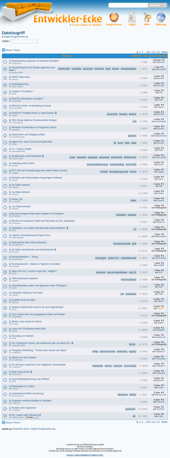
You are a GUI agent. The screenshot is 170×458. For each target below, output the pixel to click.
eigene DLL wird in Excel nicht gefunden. (32, 141)
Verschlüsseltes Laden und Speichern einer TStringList (39, 285)
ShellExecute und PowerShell (26, 156)
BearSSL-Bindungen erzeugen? (27, 98)
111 (158, 52)
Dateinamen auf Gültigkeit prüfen (28, 134)
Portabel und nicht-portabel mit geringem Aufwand (37, 177)
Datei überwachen (21, 372)
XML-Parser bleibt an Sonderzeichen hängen (34, 120)
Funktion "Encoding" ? (23, 91)
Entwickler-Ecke (21, 429)
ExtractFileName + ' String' (25, 256)
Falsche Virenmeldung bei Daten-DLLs (31, 235)
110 (153, 52)
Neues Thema (13, 50)
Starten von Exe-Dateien (24, 357)
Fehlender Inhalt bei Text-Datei (27, 292)
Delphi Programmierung (16, 36)
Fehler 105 (17, 199)
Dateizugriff (13, 32)
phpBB (101, 445)
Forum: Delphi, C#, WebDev (85, 25)
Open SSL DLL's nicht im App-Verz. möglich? (34, 271)
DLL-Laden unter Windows (25, 415)
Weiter (164, 52)
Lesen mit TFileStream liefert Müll (28, 328)
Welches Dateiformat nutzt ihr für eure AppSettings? (38, 307)
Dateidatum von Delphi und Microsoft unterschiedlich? (39, 228)
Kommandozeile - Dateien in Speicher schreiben (36, 264)
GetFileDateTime (20, 84)
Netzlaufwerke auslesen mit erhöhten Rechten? (35, 61)
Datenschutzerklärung (82, 455)
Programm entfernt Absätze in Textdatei (31, 400)
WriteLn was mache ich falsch (27, 321)
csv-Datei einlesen (21, 185)
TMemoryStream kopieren (25, 278)
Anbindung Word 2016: (23, 163)
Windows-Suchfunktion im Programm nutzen (34, 127)
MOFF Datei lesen (21, 77)
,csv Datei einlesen (21, 206)
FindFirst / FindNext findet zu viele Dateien (33, 113)
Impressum (70, 455)
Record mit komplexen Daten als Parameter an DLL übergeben (43, 221)
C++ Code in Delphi (21, 149)
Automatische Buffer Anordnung (27, 393)
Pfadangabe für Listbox (23, 386)
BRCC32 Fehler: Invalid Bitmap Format (31, 105)
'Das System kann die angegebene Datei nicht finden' (38, 314)
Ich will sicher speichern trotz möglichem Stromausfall (38, 364)
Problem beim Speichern (24, 408)
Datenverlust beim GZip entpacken (29, 242)
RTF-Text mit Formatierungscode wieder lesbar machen (39, 170)
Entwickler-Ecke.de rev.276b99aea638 (79, 445)
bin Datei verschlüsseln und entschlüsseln (33, 249)
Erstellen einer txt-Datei (23, 300)
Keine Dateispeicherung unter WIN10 (30, 379)
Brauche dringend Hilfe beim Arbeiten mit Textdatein (38, 213)
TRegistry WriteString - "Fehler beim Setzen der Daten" (39, 350)
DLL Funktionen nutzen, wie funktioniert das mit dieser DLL (41, 343)
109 (148, 52)
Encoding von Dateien (23, 336)
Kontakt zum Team (96, 455)
